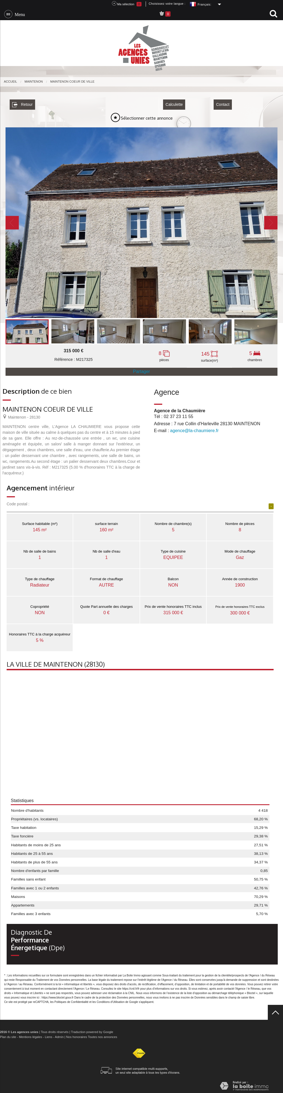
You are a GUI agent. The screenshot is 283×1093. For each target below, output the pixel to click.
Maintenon (34, 81)
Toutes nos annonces (102, 1035)
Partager (141, 369)
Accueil (10, 81)
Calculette (174, 102)
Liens (48, 1035)
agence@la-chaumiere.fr (194, 428)
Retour (22, 102)
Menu (18, 14)
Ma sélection (127, 3)
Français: (204, 4)
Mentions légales (30, 1035)
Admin (59, 1035)
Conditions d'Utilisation (111, 1000)
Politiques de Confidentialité (71, 1000)
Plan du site (8, 1035)
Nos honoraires (76, 1035)
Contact (222, 102)
